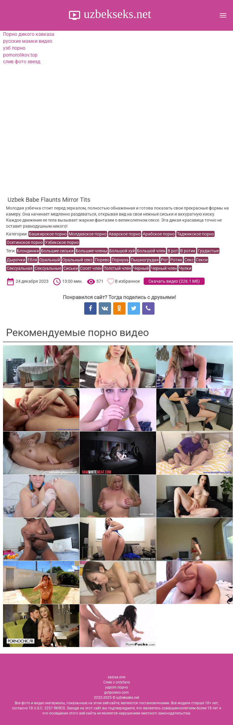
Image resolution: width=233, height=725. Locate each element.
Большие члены (91, 250)
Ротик (176, 259)
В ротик (188, 250)
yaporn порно (116, 687)
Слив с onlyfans (116, 682)
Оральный (49, 259)
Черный (141, 268)
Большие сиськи (57, 250)
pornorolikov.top (20, 55)
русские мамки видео (27, 41)
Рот (164, 259)
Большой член (151, 250)
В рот (173, 250)
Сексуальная (20, 268)
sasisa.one (116, 677)
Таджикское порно (195, 234)
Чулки (185, 268)
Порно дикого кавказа (28, 34)
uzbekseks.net (116, 14)
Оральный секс (77, 259)
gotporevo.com (116, 692)
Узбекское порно (62, 242)
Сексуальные (48, 268)
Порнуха (120, 259)
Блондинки (28, 250)
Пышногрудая (145, 259)
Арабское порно (159, 234)
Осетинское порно (25, 242)
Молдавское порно (88, 234)
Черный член (164, 268)
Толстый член (117, 268)
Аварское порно (125, 234)
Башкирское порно (48, 234)
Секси (202, 259)
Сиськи (70, 268)
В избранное (127, 281)
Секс (189, 259)
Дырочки (16, 259)
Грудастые (208, 250)
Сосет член (91, 268)
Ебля (32, 259)
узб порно (14, 48)
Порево (102, 259)
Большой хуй (122, 250)
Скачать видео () (174, 281)
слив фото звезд (21, 61)
